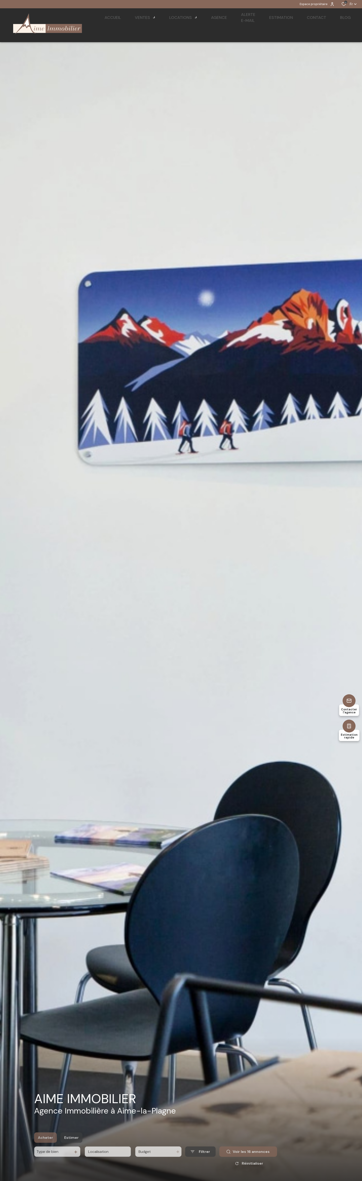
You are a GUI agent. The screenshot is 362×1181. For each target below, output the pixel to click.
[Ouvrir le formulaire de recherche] (200, 1163)
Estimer (71, 1148)
